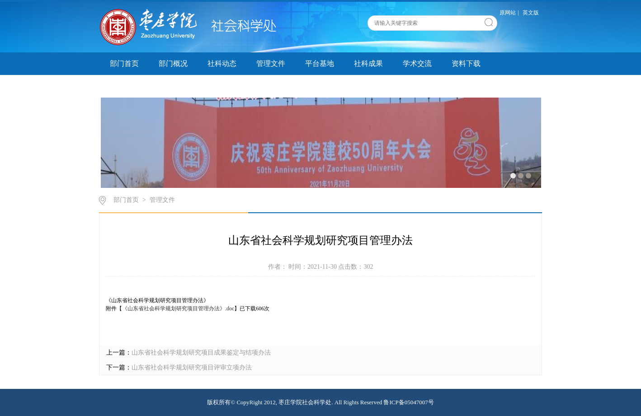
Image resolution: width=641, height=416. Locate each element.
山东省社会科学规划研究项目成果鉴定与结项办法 (201, 352)
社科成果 (368, 63)
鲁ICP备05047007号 (408, 402)
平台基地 (319, 63)
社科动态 (221, 63)
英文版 (531, 12)
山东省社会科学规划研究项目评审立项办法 (192, 367)
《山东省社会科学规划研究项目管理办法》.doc (178, 308)
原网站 (508, 12)
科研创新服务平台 (139, 86)
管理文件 (270, 63)
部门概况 (173, 63)
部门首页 (124, 63)
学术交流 (417, 63)
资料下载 (466, 63)
